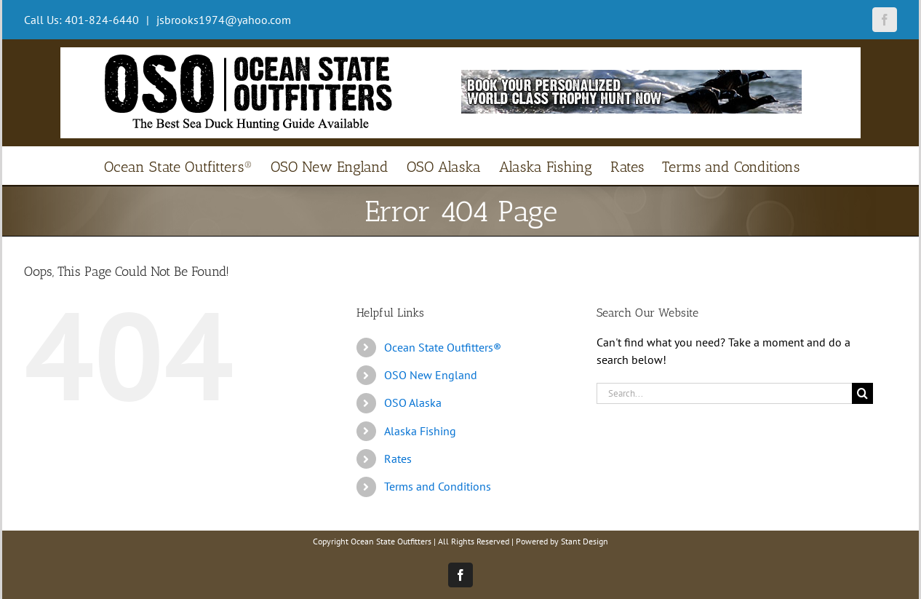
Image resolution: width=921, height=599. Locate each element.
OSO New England (430, 375)
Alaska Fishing (420, 431)
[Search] (862, 393)
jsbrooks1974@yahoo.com (222, 19)
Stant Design (584, 541)
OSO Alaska (413, 402)
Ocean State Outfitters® (442, 347)
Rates (398, 458)
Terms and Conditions (437, 486)
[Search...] (724, 393)
